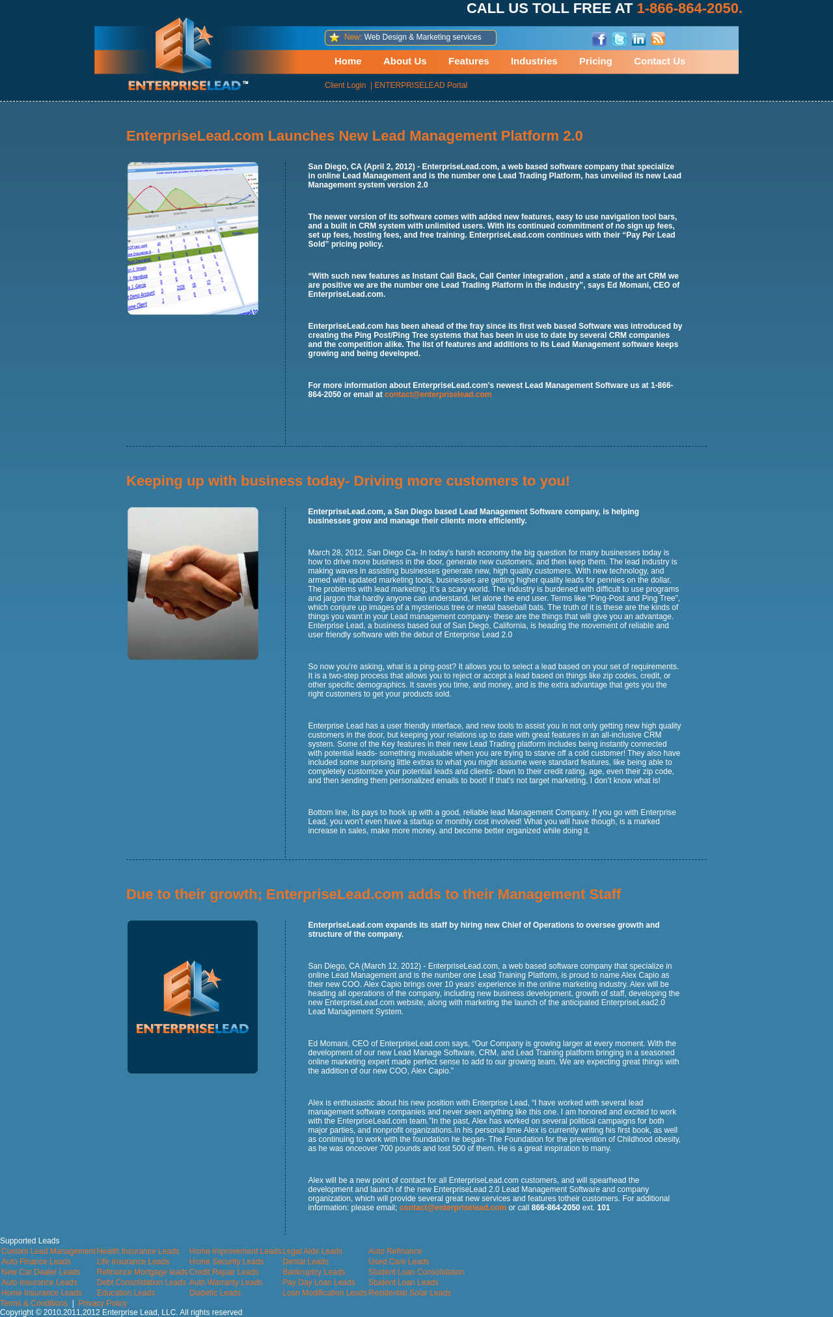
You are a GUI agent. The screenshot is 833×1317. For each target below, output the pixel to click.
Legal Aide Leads (312, 1251)
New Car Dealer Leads (40, 1272)
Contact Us (659, 60)
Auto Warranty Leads (225, 1282)
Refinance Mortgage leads (142, 1272)
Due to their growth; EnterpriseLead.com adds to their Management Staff (373, 894)
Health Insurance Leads (138, 1251)
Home (348, 60)
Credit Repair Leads (224, 1272)
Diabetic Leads (215, 1292)
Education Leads (126, 1292)
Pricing (595, 60)
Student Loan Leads (403, 1282)
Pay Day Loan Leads (318, 1282)
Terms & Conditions (34, 1303)
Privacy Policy (103, 1303)
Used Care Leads (398, 1261)
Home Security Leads (226, 1261)
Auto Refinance (395, 1251)
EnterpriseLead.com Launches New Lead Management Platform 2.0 (354, 136)
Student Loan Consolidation (416, 1272)
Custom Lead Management (48, 1251)
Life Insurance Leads (133, 1261)
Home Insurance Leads (41, 1292)
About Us (405, 60)
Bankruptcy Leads (313, 1272)
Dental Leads (305, 1261)
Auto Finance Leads (36, 1261)
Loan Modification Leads (324, 1292)
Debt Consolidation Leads (141, 1282)
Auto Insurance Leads (39, 1282)
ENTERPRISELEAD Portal (421, 85)
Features (468, 60)
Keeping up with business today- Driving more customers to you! (348, 481)
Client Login (345, 85)
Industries (534, 60)
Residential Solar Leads (409, 1292)
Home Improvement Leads (235, 1251)
